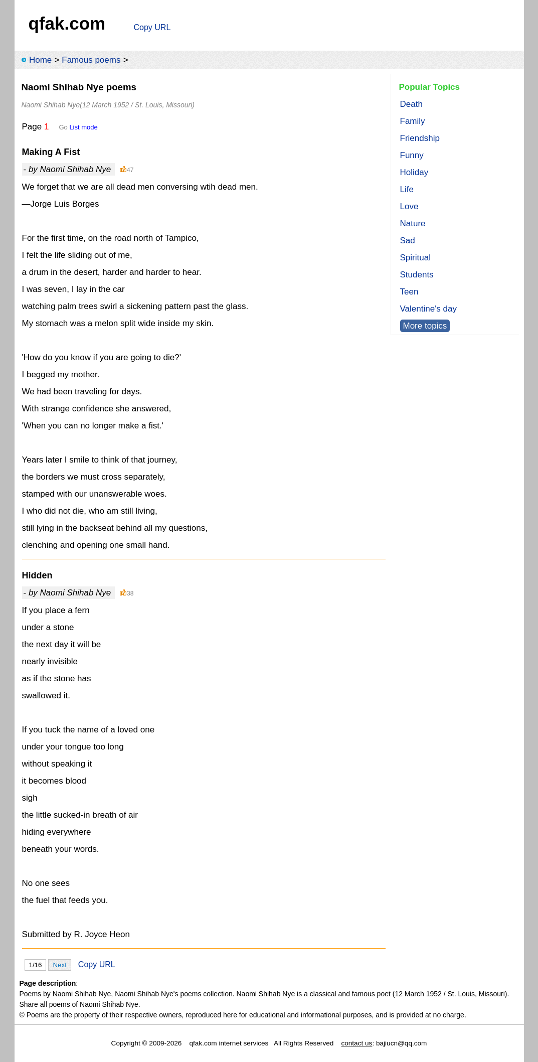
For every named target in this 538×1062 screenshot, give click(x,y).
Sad (407, 240)
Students (417, 274)
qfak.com (67, 23)
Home (40, 60)
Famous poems (91, 60)
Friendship (420, 138)
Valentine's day (428, 309)
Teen (409, 291)
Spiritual (415, 257)
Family (412, 121)
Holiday (414, 172)
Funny (412, 155)
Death (411, 104)
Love (409, 206)
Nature (413, 223)
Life (407, 189)
